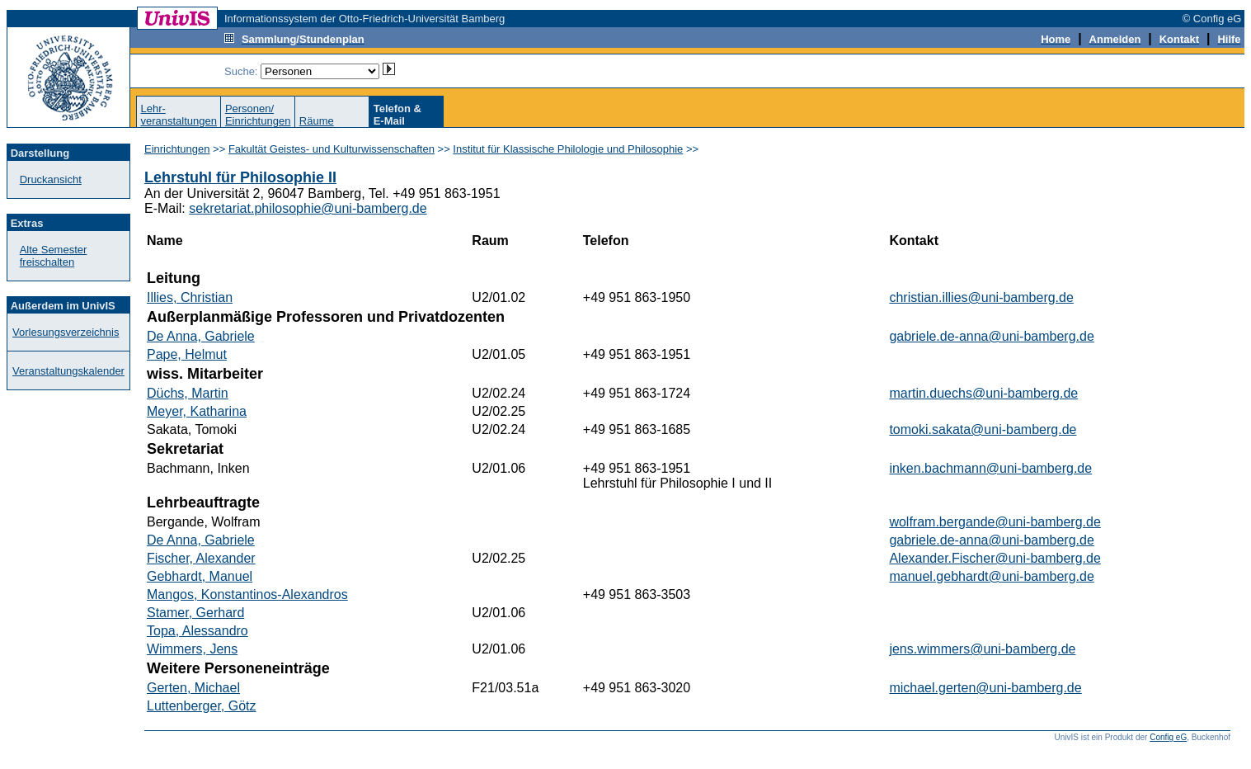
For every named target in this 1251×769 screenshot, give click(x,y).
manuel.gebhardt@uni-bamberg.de (991, 576)
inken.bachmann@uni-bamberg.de (990, 468)
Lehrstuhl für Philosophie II (240, 177)
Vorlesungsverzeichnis (65, 332)
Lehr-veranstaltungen (178, 114)
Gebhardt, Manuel (199, 576)
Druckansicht (51, 179)
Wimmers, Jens (192, 649)
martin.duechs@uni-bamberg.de (983, 393)
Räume (316, 121)
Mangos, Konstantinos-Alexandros (247, 594)
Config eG (1168, 737)
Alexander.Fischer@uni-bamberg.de (994, 558)
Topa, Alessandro (197, 631)
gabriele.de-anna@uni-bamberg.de (991, 336)
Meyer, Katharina (197, 411)
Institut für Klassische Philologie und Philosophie (568, 149)
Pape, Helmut (187, 354)
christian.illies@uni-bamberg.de (981, 297)
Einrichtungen (177, 149)
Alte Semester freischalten (53, 255)
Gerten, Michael (193, 688)
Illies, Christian (190, 297)
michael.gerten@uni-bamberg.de (985, 688)
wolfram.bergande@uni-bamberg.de (994, 522)
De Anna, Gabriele (201, 336)
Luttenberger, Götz (201, 706)
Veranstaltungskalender (68, 371)
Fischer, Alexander (201, 558)
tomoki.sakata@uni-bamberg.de (982, 429)
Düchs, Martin (187, 393)
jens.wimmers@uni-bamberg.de (982, 649)
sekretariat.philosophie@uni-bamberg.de (307, 208)
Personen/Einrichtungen (258, 114)
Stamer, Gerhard (195, 613)
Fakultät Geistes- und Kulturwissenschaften (331, 149)
